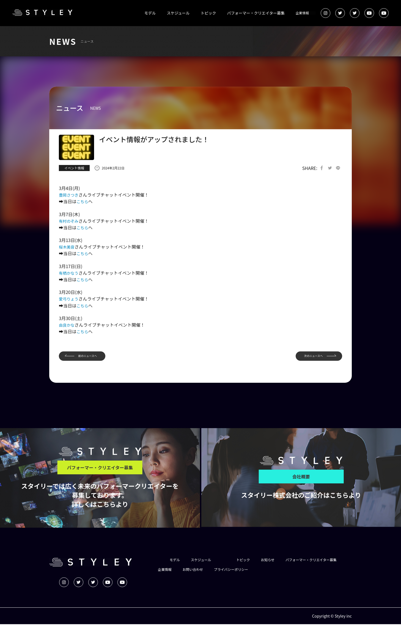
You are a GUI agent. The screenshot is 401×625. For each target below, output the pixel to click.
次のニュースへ (309, 356)
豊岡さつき (70, 195)
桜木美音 (67, 247)
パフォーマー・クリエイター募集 (256, 13)
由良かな (67, 324)
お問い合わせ (264, 570)
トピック (208, 13)
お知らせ (274, 560)
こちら (83, 202)
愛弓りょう (70, 298)
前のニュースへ (91, 356)
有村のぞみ (70, 221)
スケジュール (178, 13)
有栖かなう (70, 272)
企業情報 (302, 13)
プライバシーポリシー (306, 570)
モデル (150, 13)
